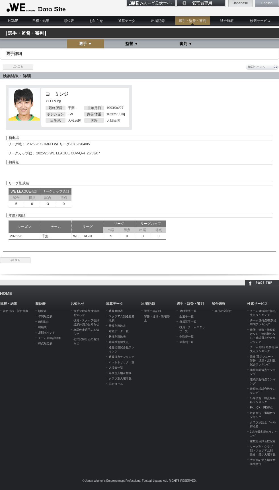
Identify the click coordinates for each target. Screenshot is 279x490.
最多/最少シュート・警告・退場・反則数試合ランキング (263, 360)
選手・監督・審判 (192, 21)
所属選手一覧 (187, 321)
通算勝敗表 (116, 311)
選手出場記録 (152, 311)
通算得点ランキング (121, 356)
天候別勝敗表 (117, 325)
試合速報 (227, 21)
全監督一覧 (186, 336)
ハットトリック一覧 (121, 362)
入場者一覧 (116, 367)
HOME (13, 21)
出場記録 (158, 21)
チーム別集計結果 (49, 338)
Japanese (240, 3)
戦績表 (42, 327)
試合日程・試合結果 (15, 311)
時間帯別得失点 (119, 342)
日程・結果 (40, 21)
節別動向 (44, 321)
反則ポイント (46, 332)
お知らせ (96, 21)
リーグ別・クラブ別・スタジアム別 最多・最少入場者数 (263, 450)
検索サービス (260, 21)
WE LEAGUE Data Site (35, 7)
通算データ (126, 21)
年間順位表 (45, 316)
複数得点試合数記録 (263, 441)
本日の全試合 (223, 311)
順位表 (69, 21)
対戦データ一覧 (119, 331)
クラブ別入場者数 (120, 378)
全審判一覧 (186, 342)
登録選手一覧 (187, 311)
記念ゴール (116, 383)
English (266, 3)
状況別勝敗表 (117, 336)
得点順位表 (45, 343)
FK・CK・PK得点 (261, 407)
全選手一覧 (186, 316)
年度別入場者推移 (120, 373)
